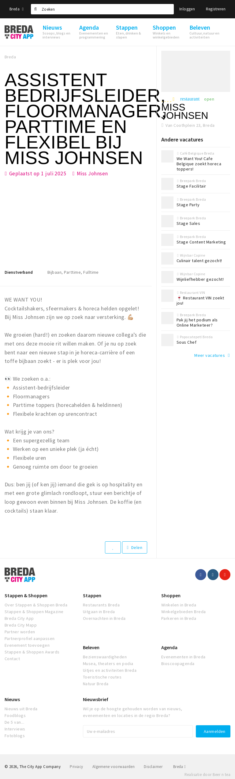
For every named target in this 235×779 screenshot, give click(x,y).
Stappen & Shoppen (26, 595)
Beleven (91, 647)
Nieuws (12, 699)
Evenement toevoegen (27, 645)
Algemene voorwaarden (113, 766)
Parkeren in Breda (178, 618)
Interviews (15, 729)
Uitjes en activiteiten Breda (109, 670)
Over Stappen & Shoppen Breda (36, 605)
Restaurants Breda (101, 605)
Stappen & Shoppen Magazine (34, 611)
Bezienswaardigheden (105, 657)
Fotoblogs (15, 735)
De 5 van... (14, 722)
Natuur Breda (96, 683)
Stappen (92, 595)
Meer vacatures (209, 355)
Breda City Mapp (21, 625)
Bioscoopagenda (178, 663)
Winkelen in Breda (178, 605)
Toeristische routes (102, 677)
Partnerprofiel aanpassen (30, 638)
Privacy (76, 766)
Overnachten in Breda (104, 618)
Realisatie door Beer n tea (207, 774)
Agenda (169, 647)
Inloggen (187, 9)
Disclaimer (153, 766)
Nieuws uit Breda (21, 708)
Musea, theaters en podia (108, 663)
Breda (16, 9)
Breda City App (19, 618)
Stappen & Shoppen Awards (32, 652)
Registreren (216, 9)
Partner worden (20, 632)
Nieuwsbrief (95, 699)
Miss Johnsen (92, 173)
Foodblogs (15, 715)
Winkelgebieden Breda (183, 611)
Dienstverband (19, 272)
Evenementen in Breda (183, 657)
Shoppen (171, 595)
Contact (12, 658)
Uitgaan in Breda (99, 611)
